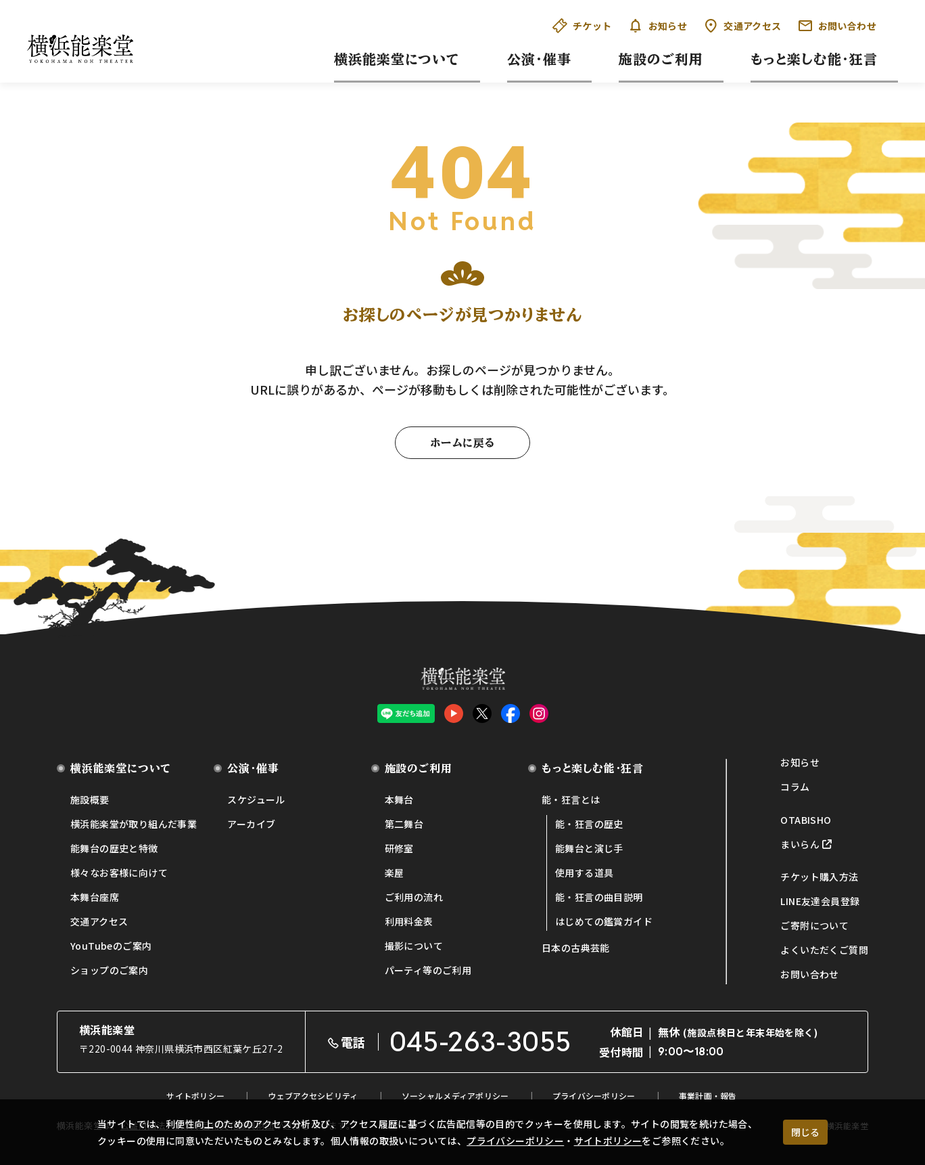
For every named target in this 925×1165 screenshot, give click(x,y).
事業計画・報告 (708, 1095)
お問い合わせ (837, 25)
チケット (582, 25)
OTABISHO (805, 820)
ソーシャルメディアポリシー (455, 1095)
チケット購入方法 (819, 876)
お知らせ (658, 25)
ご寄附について (814, 925)
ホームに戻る (462, 442)
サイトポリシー (608, 1140)
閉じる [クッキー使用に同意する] (805, 1132)
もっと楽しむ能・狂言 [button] (814, 59)
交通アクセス (742, 25)
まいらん (800, 844)
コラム (794, 786)
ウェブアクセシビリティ (313, 1095)
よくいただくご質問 (824, 950)
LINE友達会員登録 (819, 901)
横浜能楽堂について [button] (397, 59)
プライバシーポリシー (515, 1140)
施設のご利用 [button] (661, 59)
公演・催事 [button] (539, 59)
